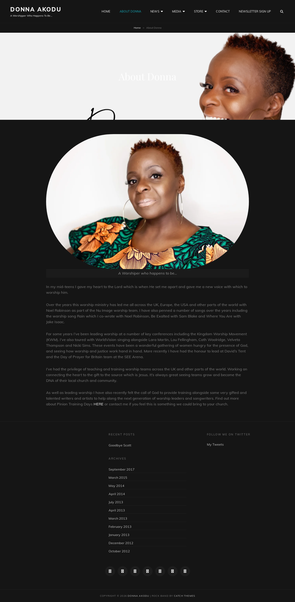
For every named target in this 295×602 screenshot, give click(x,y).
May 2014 (116, 486)
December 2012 (121, 543)
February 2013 (120, 527)
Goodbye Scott (120, 445)
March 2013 (118, 518)
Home (106, 11)
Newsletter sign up (255, 11)
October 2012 (119, 551)
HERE (98, 404)
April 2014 (117, 494)
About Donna (130, 11)
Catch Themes (184, 595)
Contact (223, 11)
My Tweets (215, 444)
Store (198, 11)
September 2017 (122, 469)
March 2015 (118, 477)
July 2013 (116, 502)
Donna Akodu (35, 9)
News (154, 11)
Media (176, 11)
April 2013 (117, 510)
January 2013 (119, 535)
